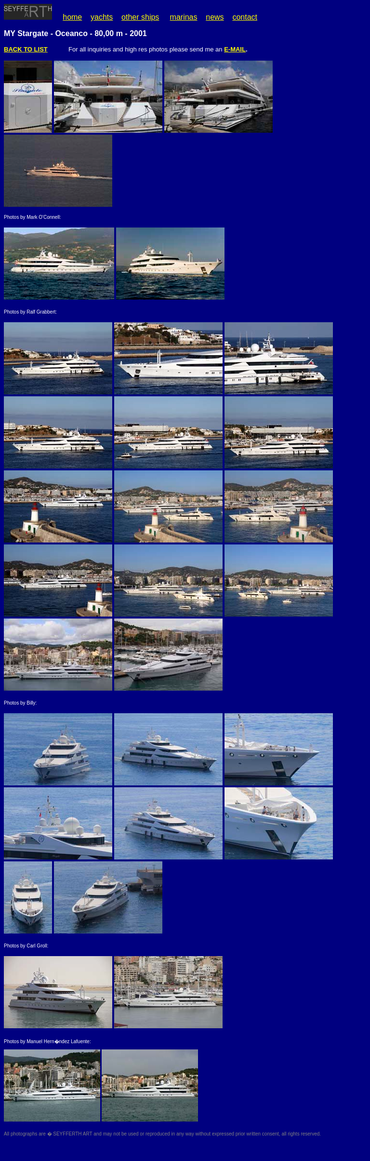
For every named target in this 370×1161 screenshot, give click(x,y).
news (215, 17)
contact (244, 17)
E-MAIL (235, 49)
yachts (102, 17)
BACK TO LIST (26, 49)
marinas (184, 17)
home (72, 17)
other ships (140, 17)
